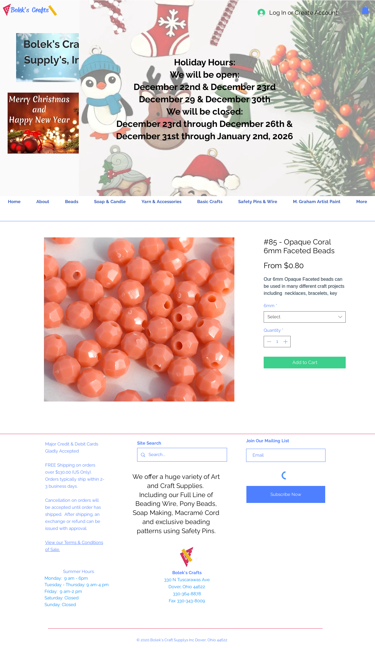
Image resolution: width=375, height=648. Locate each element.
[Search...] (181, 454)
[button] (365, 10)
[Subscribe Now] (285, 494)
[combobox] (305, 317)
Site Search (149, 443)
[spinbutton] (277, 341)
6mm (270, 305)
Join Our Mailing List (267, 440)
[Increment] (286, 341)
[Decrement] (268, 341)
